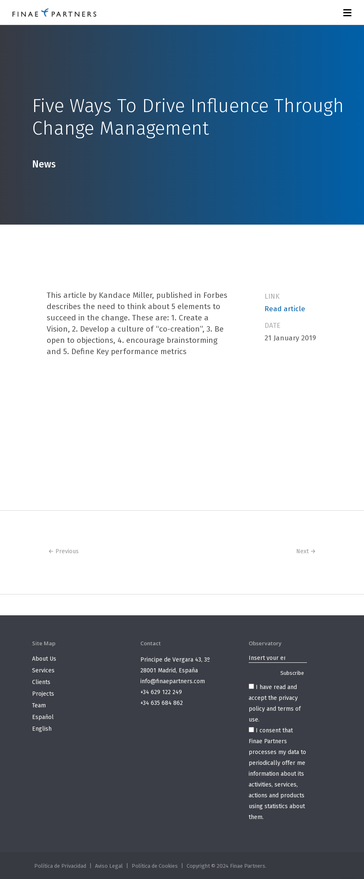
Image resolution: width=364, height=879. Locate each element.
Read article (284, 309)
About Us (44, 658)
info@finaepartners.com (172, 681)
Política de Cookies (155, 866)
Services (43, 670)
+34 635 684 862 (161, 703)
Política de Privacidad (60, 866)
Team (39, 705)
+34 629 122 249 (161, 692)
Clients (41, 682)
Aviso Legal (109, 866)
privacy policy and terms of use (275, 708)
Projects (43, 693)
